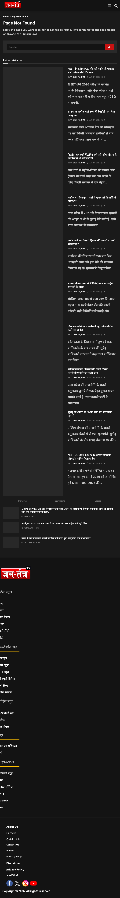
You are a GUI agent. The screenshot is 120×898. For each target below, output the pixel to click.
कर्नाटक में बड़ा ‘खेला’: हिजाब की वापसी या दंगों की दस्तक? (91, 242)
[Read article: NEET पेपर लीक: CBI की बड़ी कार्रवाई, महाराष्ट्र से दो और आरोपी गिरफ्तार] (33, 88)
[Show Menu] (109, 5)
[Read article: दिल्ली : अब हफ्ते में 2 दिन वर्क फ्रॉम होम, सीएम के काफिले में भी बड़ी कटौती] (33, 174)
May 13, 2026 (93, 334)
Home (6, 16)
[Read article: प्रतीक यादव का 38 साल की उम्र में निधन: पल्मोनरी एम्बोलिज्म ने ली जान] (33, 388)
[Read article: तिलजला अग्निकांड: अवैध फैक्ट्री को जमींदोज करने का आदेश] (33, 345)
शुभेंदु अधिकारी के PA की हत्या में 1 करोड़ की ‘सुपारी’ (90, 413)
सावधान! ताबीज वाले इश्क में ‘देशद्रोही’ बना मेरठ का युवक (91, 113)
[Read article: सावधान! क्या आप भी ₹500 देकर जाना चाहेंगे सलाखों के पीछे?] (33, 303)
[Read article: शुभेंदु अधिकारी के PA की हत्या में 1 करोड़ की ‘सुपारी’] (33, 431)
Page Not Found (20, 16)
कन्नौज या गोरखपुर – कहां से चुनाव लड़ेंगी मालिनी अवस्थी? (92, 199)
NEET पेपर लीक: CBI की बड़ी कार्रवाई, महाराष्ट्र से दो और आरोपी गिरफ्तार (91, 70)
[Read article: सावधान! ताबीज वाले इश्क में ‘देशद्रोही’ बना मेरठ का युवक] (33, 131)
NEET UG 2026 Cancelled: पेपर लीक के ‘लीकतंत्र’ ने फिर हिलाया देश (89, 456)
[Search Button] (116, 5)
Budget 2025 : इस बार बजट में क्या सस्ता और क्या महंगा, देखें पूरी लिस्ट (54, 523)
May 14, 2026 (93, 77)
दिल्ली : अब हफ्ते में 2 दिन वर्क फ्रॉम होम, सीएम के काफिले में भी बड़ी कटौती (92, 156)
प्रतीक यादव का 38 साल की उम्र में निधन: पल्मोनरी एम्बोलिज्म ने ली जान (88, 370)
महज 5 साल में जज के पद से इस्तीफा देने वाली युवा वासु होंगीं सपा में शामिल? (56, 538)
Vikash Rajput (77, 77)
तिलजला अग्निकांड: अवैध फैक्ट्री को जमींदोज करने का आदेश (90, 328)
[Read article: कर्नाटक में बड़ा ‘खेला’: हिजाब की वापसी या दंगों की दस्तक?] (33, 260)
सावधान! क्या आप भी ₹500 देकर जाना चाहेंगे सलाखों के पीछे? (90, 285)
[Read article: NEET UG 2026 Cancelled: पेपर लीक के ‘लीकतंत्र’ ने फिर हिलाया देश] (33, 474)
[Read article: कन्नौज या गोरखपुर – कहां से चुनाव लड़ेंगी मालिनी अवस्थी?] (33, 217)
